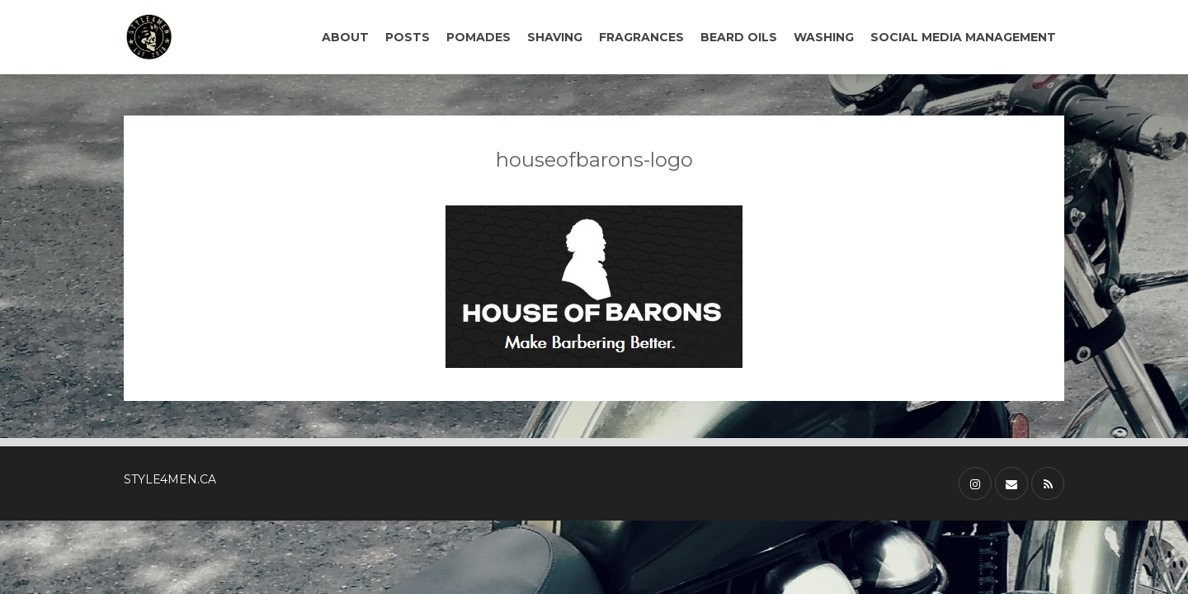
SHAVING (554, 37)
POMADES (478, 37)
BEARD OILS (738, 37)
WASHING (824, 37)
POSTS (407, 37)
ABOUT (345, 37)
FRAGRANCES (641, 37)
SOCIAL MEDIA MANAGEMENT (963, 37)
